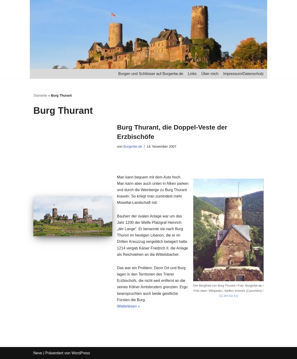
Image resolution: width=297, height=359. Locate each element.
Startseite (40, 95)
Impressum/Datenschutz (243, 74)
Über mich (210, 74)
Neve (37, 353)
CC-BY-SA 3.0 (228, 296)
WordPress (80, 353)
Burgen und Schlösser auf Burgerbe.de (150, 74)
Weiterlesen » (128, 306)
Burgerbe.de (132, 146)
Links (192, 74)
